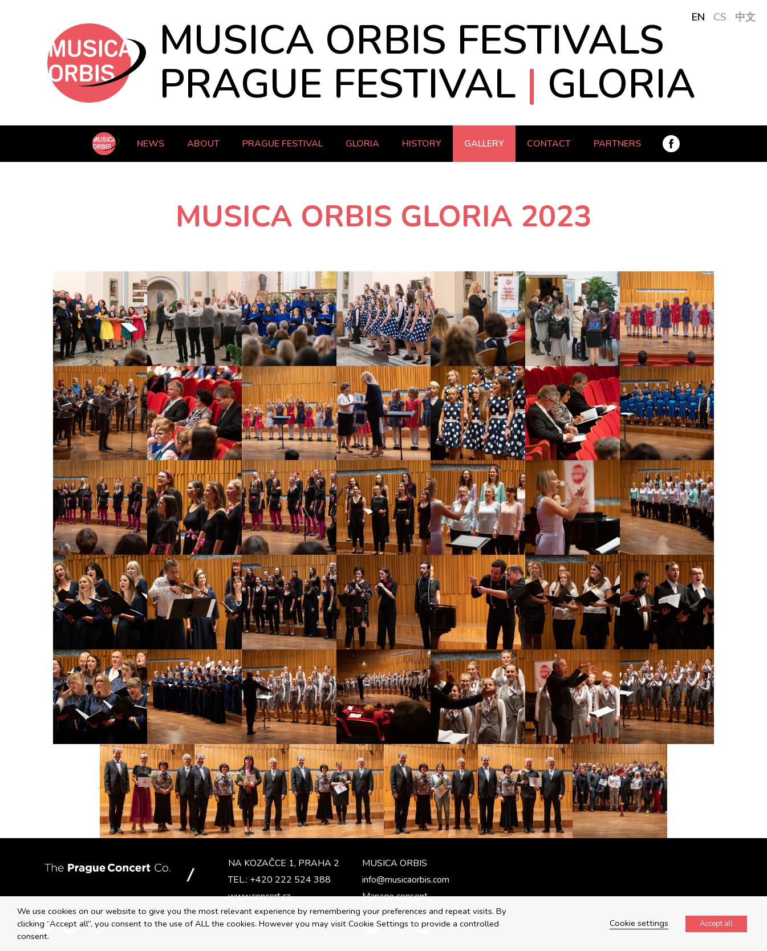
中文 (745, 17)
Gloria (362, 143)
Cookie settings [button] (639, 923)
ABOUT (203, 143)
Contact (549, 143)
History (421, 143)
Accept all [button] (716, 924)
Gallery (484, 143)
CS (720, 17)
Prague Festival (282, 143)
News (150, 143)
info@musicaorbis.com (405, 879)
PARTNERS (617, 143)
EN (698, 17)
